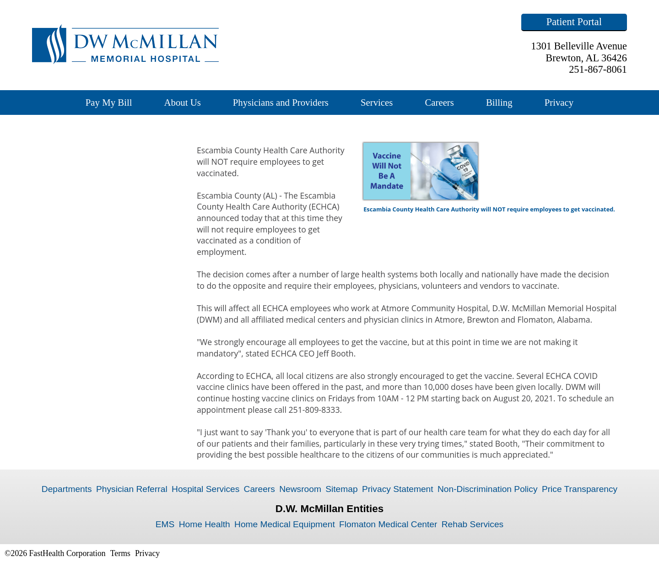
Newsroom (300, 489)
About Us (182, 102)
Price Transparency (579, 489)
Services (377, 102)
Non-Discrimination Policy (488, 489)
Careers (439, 102)
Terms (120, 553)
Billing (499, 102)
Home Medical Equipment (284, 524)
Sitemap (341, 489)
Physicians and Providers (281, 102)
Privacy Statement (397, 489)
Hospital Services (205, 489)
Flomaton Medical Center (388, 524)
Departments (67, 489)
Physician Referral (131, 489)
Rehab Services (472, 524)
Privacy (559, 102)
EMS (165, 524)
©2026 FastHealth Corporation (55, 553)
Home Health (204, 524)
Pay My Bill (109, 102)
